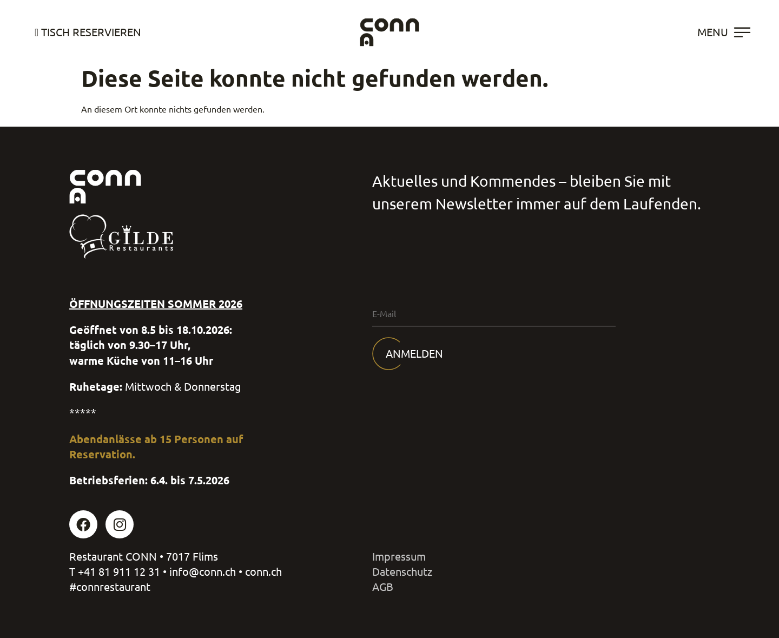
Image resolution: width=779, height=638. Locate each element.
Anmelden (414, 353)
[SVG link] (389, 32)
